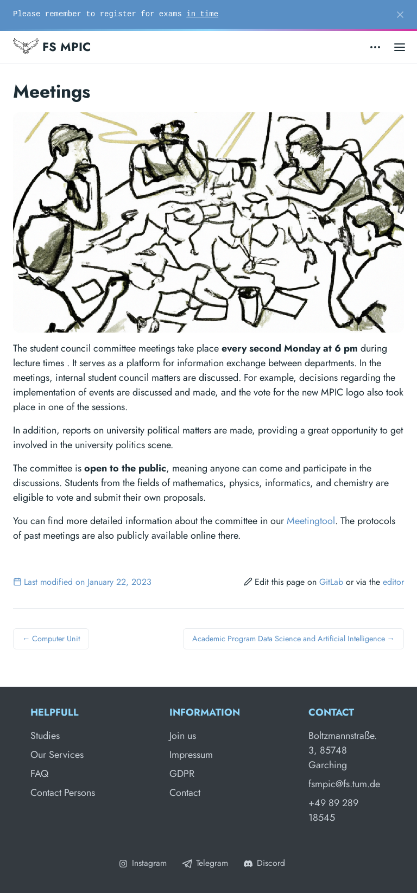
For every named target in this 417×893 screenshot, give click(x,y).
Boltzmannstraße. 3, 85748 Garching (342, 750)
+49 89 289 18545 (333, 810)
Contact (184, 793)
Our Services (57, 755)
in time (202, 14)
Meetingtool (311, 521)
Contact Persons (62, 793)
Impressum (191, 755)
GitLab (331, 582)
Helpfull (54, 712)
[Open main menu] (399, 47)
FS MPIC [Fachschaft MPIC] (52, 46)
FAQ (39, 774)
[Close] (400, 15)
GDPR (181, 774)
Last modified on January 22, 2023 (82, 582)
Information (204, 712)
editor (393, 582)
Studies (45, 736)
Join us (182, 736)
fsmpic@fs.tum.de (344, 784)
